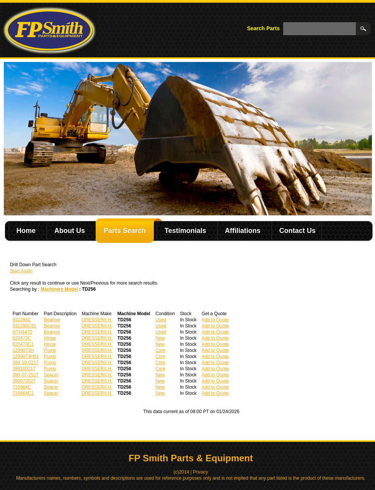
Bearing (52, 319)
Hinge (50, 338)
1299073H (23, 350)
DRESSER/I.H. (97, 319)
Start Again (21, 270)
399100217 (24, 368)
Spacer (51, 375)
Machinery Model (59, 289)
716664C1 (23, 393)
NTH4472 (22, 332)
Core (160, 350)
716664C (22, 387)
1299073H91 (26, 356)
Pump (50, 350)
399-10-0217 (26, 362)
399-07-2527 (26, 375)
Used (160, 319)
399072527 (24, 381)
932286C (22, 319)
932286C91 (24, 326)
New (160, 338)
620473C (22, 338)
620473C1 (23, 344)
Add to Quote (215, 319)
